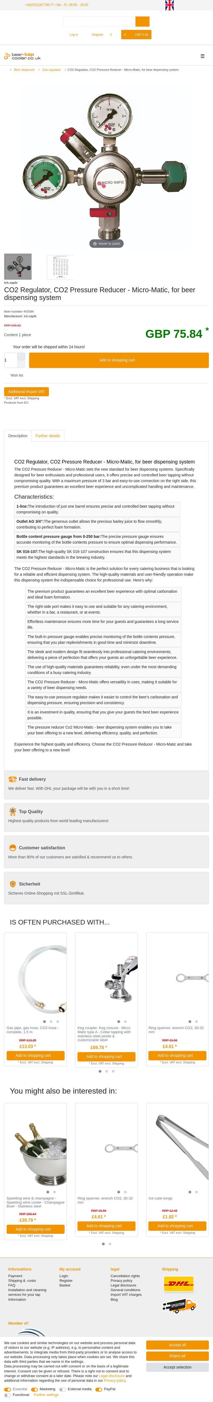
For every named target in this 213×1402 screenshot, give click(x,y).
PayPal (109, 1389)
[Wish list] (113, 34)
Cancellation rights (125, 1276)
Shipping (32, 398)
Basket (64, 1285)
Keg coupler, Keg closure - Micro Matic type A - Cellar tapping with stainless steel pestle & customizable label (104, 1034)
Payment (15, 1276)
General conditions (125, 1290)
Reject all (178, 1356)
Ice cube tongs (160, 1198)
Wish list (14, 375)
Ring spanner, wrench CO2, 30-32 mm (176, 1030)
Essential (20, 1389)
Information (17, 1299)
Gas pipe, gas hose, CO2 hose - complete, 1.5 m (33, 1030)
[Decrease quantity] (21, 364)
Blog (114, 1299)
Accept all (177, 1345)
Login (63, 1276)
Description (17, 436)
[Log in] (71, 34)
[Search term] (99, 21)
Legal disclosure (124, 1285)
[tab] (18, 436)
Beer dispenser (24, 69)
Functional (21, 1395)
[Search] (142, 21)
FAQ (11, 1285)
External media (80, 1389)
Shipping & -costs (22, 1281)
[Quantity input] (10, 360)
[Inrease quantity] (21, 356)
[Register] (95, 34)
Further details (47, 436)
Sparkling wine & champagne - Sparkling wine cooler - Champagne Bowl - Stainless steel (36, 1202)
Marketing (48, 1389)
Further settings (46, 1395)
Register (66, 1281)
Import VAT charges (126, 1295)
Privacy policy (121, 1281)
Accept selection (178, 1367)
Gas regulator (51, 69)
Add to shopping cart (152, 360)
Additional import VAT (26, 391)
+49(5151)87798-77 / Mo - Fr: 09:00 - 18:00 (56, 5)
